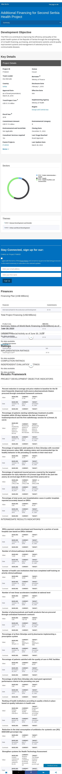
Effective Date (37, 90)
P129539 (6, 145)
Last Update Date (38, 142)
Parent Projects (9, 142)
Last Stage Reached (39, 135)
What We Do (5, 4)
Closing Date (37, 128)
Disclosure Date (38, 83)
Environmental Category (41, 121)
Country (6, 83)
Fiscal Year (7, 114)
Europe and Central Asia (40, 110)
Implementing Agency (40, 100)
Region (34, 107)
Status (34, 69)
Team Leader (8, 76)
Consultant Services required (14, 135)
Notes (5, 149)
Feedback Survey (52, 765)
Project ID (6, 69)
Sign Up (7, 281)
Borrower (36, 76)
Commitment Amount (11, 121)
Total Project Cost (10, 100)
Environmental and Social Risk (14, 128)
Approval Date (8, 90)
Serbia (5, 86)
